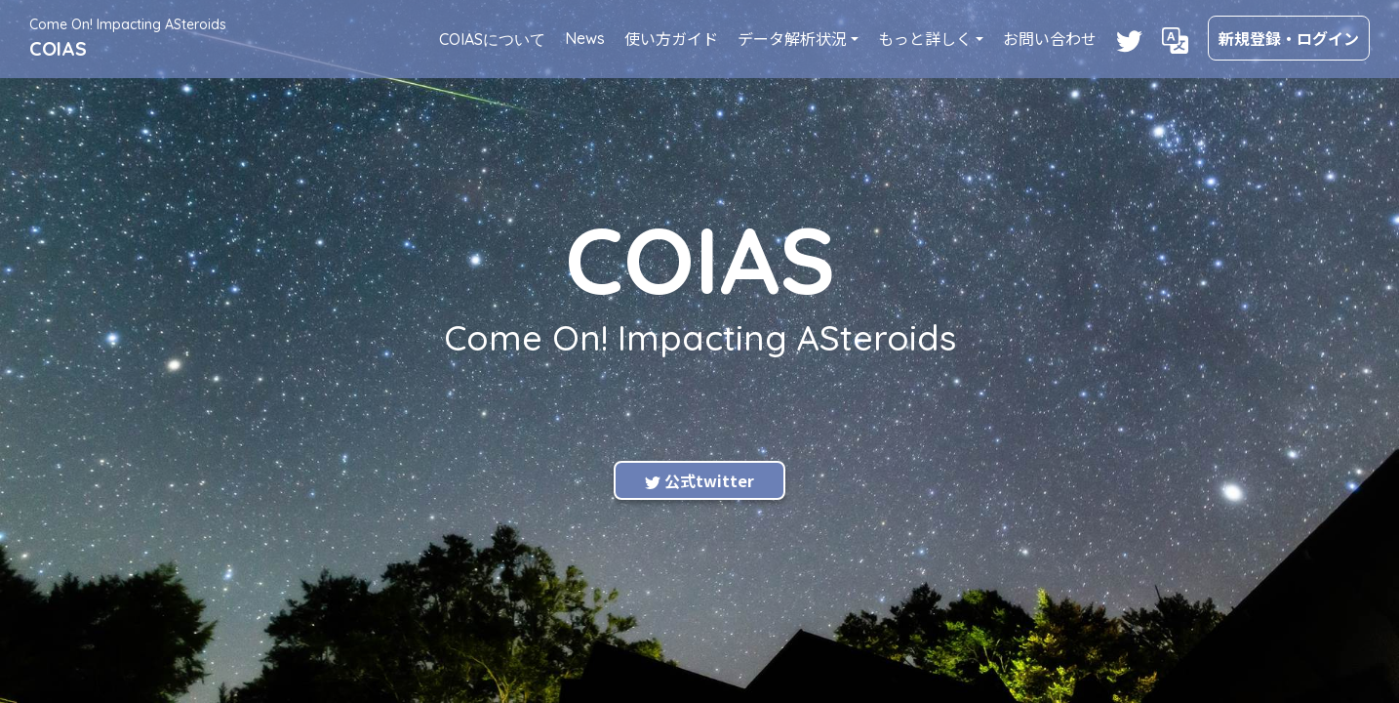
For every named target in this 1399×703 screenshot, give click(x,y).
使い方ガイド (671, 38)
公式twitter (699, 480)
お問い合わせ (1050, 38)
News (585, 38)
